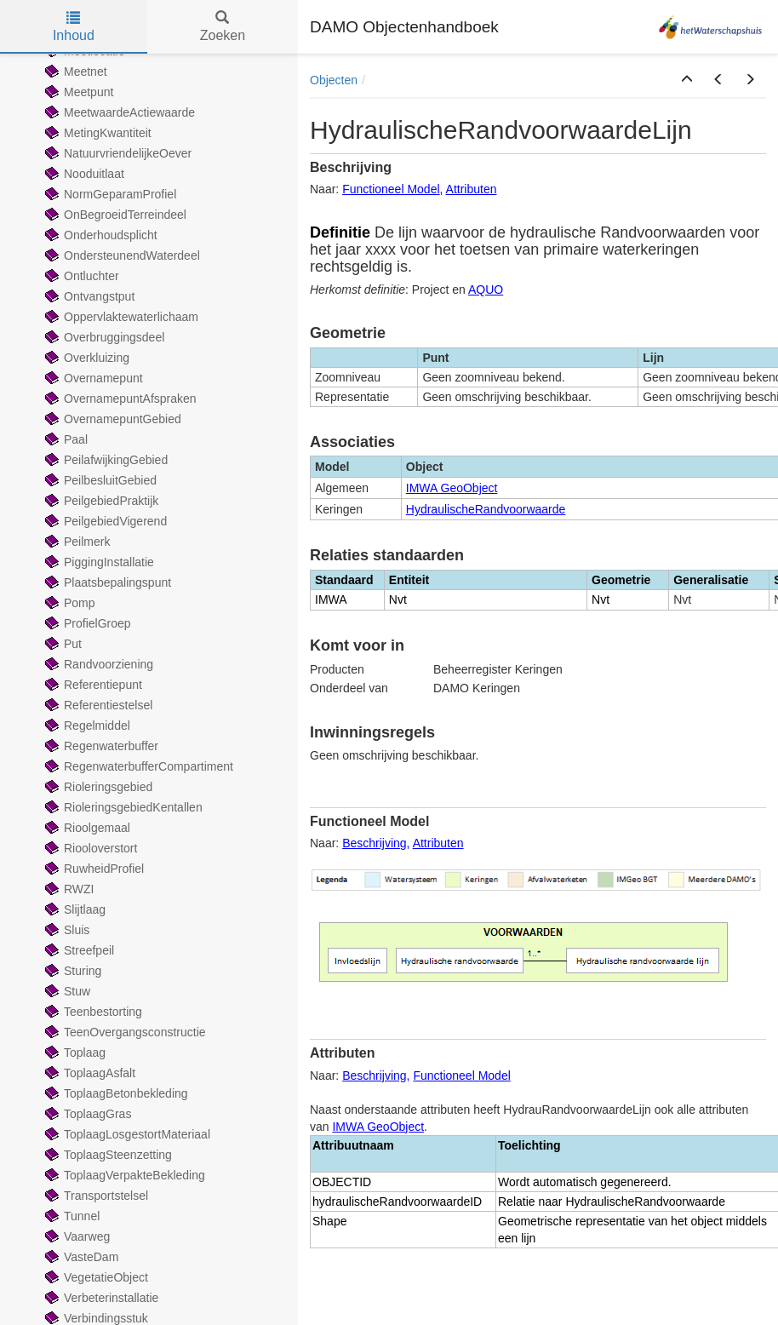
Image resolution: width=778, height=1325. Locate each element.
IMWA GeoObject (452, 488)
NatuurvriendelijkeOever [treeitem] (117, 153)
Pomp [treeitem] (68, 603)
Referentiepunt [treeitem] (92, 684)
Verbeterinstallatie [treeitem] (100, 1298)
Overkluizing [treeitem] (85, 357)
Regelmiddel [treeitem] (86, 725)
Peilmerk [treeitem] (76, 541)
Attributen (471, 189)
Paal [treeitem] (65, 439)
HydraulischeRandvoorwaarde (486, 509)
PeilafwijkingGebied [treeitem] (105, 460)
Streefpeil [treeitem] (78, 950)
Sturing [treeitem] (71, 971)
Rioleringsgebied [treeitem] (97, 787)
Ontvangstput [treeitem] (88, 296)
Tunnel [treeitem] (71, 1216)
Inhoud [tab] (73, 27)
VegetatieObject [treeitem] (95, 1277)
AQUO (485, 289)
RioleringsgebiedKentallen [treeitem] (122, 807)
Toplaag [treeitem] (74, 1052)
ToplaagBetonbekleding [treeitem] (115, 1093)
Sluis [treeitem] (65, 930)
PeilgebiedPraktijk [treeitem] (100, 500)
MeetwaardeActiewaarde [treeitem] (118, 112)
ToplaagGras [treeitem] (86, 1114)
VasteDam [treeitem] (80, 1257)
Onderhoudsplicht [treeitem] (99, 235)
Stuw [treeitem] (66, 991)
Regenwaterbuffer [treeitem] (100, 746)
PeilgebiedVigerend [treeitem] (104, 521)
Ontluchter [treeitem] (80, 276)
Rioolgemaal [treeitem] (86, 827)
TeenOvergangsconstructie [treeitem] (124, 1032)
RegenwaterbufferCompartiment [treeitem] (137, 766)
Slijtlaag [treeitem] (74, 909)
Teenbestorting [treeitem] (92, 1011)
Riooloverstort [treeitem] (89, 848)
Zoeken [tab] (222, 27)
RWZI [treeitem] (68, 889)
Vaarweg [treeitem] (76, 1236)
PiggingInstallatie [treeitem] (98, 562)
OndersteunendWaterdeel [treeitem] (121, 255)
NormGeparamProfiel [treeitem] (109, 194)
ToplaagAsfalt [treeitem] (88, 1073)
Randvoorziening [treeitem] (97, 664)
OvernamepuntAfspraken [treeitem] (119, 398)
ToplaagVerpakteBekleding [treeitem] (123, 1175)
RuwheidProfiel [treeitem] (93, 868)
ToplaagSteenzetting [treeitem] (107, 1154)
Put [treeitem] (62, 644)
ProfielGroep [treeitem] (86, 623)
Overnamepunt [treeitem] (92, 378)
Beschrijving (374, 843)
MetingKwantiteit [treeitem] (97, 133)
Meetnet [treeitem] (74, 71)
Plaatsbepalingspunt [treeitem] (106, 582)
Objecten (334, 80)
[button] (687, 80)
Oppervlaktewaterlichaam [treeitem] (120, 317)
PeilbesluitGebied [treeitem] (99, 480)
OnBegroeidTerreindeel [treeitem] (114, 214)
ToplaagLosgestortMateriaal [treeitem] (126, 1134)
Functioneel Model (390, 189)
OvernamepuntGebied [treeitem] (111, 419)
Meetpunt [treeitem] (77, 92)
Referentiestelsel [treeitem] (97, 705)
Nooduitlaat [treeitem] (83, 173)
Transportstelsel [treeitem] (95, 1195)
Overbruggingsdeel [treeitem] (103, 337)
